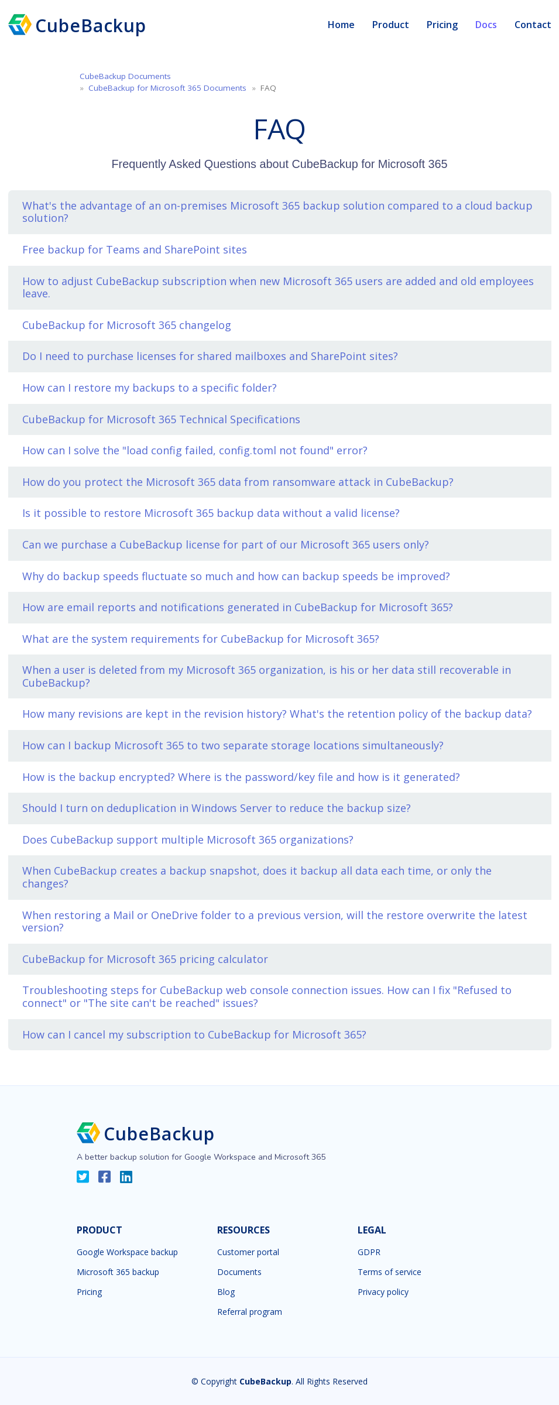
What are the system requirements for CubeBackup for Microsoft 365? (200, 639)
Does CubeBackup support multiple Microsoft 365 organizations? (188, 839)
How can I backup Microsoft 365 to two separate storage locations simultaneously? (233, 745)
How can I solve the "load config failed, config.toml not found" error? (195, 450)
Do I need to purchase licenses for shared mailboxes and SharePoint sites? (210, 356)
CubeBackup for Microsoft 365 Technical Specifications (161, 419)
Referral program (249, 1312)
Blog (226, 1292)
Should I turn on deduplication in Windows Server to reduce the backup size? (216, 808)
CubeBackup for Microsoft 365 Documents (167, 88)
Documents (239, 1272)
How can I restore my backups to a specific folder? (149, 388)
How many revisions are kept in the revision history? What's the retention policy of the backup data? (277, 714)
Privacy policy (383, 1292)
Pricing (442, 24)
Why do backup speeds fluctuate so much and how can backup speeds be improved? (236, 576)
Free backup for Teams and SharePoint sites (134, 249)
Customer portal (248, 1252)
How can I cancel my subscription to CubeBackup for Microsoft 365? (194, 1034)
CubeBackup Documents (125, 76)
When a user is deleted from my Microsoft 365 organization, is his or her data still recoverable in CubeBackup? (266, 676)
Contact (533, 24)
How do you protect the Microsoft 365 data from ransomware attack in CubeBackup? (238, 482)
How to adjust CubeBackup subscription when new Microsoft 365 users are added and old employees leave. (278, 287)
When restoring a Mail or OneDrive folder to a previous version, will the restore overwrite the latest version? (274, 921)
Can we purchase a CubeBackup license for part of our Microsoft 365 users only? (225, 544)
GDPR (369, 1252)
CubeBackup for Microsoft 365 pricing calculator (145, 959)
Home (341, 24)
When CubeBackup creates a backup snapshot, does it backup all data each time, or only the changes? (257, 876)
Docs (486, 24)
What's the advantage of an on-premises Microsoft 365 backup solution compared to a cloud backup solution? (277, 211)
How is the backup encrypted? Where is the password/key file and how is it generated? (241, 777)
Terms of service (389, 1272)
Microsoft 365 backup (118, 1272)
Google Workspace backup (127, 1252)
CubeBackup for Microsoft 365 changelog (126, 325)
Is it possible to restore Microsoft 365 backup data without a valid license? (211, 513)
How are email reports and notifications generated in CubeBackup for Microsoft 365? (237, 607)
